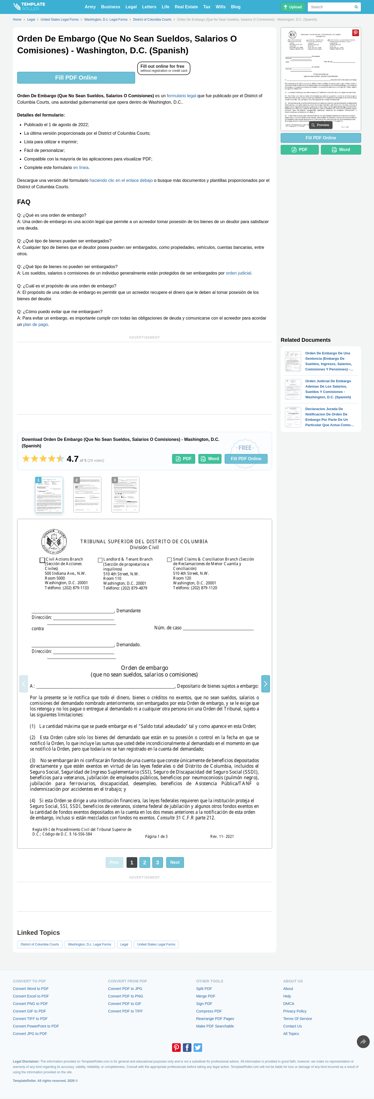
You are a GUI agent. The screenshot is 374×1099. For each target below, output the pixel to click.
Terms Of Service (297, 1019)
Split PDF (204, 989)
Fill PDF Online (76, 77)
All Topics (291, 1034)
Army (90, 7)
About (288, 989)
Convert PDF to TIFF (125, 1011)
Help (287, 996)
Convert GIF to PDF (29, 1011)
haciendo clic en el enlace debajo (121, 180)
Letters (149, 7)
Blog (236, 7)
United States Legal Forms (156, 944)
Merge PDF (206, 996)
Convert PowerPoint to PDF (36, 1026)
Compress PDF (209, 1011)
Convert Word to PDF (31, 989)
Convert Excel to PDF (31, 996)
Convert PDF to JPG (125, 989)
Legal (131, 7)
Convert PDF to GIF (124, 1004)
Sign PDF (204, 1004)
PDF (184, 459)
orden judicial (238, 273)
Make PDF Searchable (215, 1026)
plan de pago (35, 324)
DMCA (288, 1004)
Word (210, 459)
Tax (206, 7)
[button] (265, 684)
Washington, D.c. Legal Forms (89, 944)
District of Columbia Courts (40, 944)
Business (110, 7)
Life (165, 7)
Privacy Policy (294, 1011)
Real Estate (186, 7)
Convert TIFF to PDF (30, 1019)
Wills (221, 7)
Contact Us (292, 1026)
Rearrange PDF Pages (215, 1019)
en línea (80, 167)
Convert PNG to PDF (30, 1004)
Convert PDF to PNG (125, 996)
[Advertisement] (144, 378)
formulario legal (181, 95)
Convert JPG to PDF (30, 1034)
